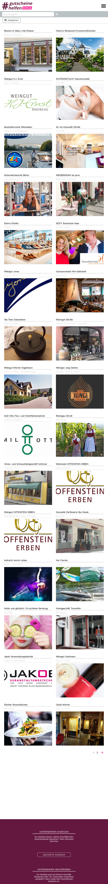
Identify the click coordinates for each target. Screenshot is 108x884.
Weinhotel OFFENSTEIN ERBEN (72, 464)
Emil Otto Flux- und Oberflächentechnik (24, 415)
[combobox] (28, 14)
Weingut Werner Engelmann (18, 367)
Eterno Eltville (11, 223)
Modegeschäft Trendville (68, 608)
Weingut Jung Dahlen (67, 367)
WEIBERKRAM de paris (68, 175)
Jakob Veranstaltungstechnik (18, 656)
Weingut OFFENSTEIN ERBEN (19, 512)
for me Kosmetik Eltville (68, 127)
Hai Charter (62, 560)
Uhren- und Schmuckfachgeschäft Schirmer (25, 464)
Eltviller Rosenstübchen (16, 704)
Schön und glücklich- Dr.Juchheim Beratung (26, 608)
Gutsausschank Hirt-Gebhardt (71, 271)
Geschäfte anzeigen (54, 855)
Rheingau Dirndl (64, 415)
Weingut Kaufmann (65, 656)
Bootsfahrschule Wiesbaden (18, 127)
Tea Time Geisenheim (14, 319)
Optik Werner (63, 704)
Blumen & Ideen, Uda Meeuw (19, 30)
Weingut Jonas (11, 271)
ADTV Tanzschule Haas (67, 223)
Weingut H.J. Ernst (13, 78)
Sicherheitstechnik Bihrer (16, 175)
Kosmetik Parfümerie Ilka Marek (72, 512)
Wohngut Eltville (64, 319)
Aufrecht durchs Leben (15, 560)
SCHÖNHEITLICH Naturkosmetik (73, 78)
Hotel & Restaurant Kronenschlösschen (76, 30)
